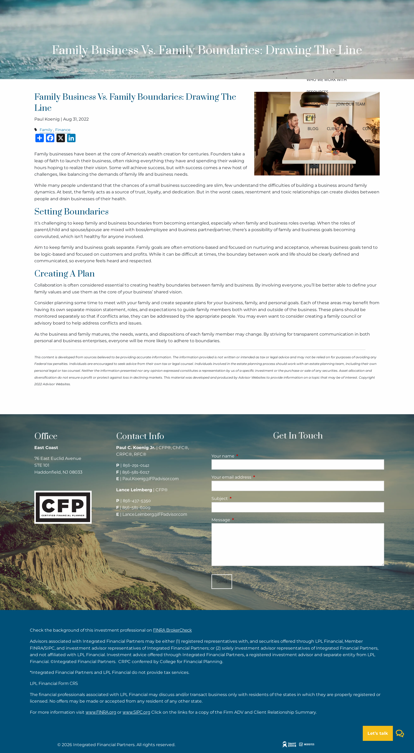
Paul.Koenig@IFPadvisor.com (151, 478)
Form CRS (68, 683)
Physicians (317, 104)
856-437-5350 (137, 500)
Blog (313, 128)
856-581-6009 (136, 507)
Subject (241, 498)
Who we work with (327, 79)
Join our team (350, 104)
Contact (371, 128)
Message (242, 519)
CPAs (311, 116)
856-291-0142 (136, 465)
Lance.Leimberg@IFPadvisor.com (155, 514)
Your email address (253, 477)
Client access (340, 128)
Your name (245, 456)
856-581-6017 (135, 472)
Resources (317, 91)
